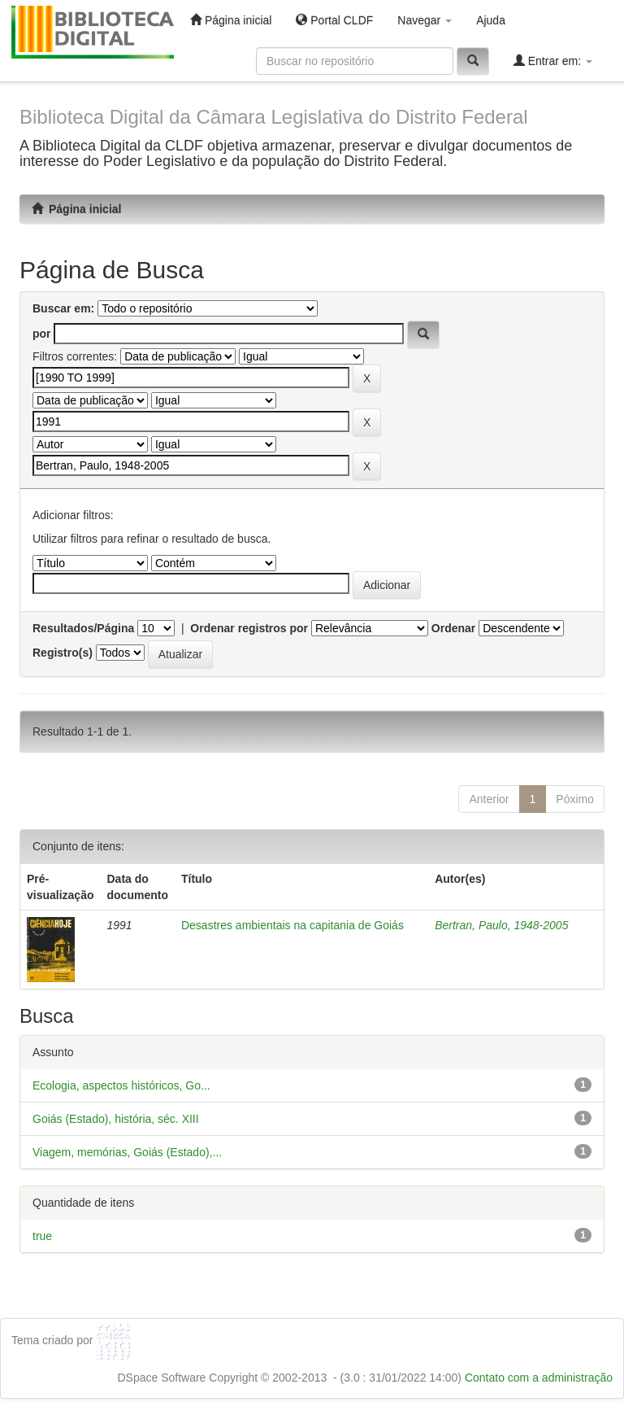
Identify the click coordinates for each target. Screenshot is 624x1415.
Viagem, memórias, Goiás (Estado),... (127, 1152)
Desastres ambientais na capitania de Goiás (292, 925)
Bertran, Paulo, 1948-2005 (501, 925)
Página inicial (230, 20)
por (41, 333)
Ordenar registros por (249, 628)
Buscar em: (63, 308)
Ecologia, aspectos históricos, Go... (121, 1085)
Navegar (424, 20)
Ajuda (490, 20)
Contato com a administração (539, 1377)
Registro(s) (62, 652)
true (42, 1235)
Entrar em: (553, 61)
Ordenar (453, 628)
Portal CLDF (334, 20)
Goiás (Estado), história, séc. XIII (115, 1118)
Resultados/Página (83, 628)
